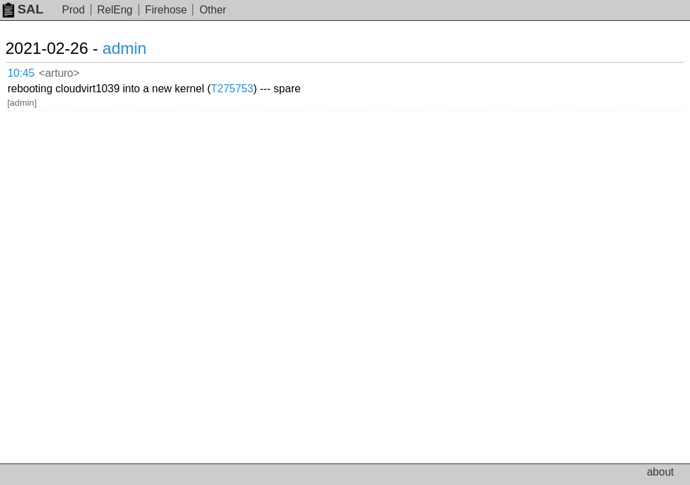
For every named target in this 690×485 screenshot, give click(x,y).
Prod (73, 9)
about (660, 472)
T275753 (232, 88)
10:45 (20, 73)
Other (212, 9)
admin (124, 48)
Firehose (166, 9)
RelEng (114, 9)
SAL (23, 9)
